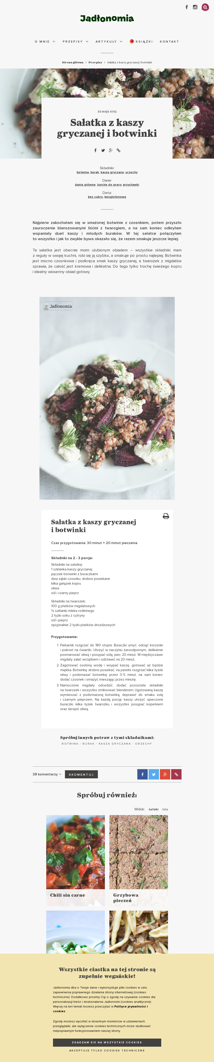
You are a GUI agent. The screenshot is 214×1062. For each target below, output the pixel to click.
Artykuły (106, 41)
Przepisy (73, 41)
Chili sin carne (67, 895)
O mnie (42, 41)
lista (165, 809)
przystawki (131, 185)
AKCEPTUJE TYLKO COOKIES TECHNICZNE (107, 1050)
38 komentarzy (48, 774)
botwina (83, 172)
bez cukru (95, 197)
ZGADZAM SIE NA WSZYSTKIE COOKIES (107, 1042)
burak (94, 172)
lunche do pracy (109, 185)
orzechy (131, 172)
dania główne (85, 185)
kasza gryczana (112, 172)
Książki (141, 41)
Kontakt (169, 41)
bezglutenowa (115, 197)
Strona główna (72, 62)
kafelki (153, 809)
